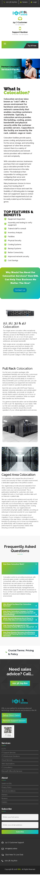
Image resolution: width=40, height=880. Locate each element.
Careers (24, 2)
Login (34, 2)
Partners (4, 795)
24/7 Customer (20, 22)
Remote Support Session (14, 721)
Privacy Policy (6, 787)
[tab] (20, 568)
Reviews (4, 798)
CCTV (4, 749)
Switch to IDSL (7, 783)
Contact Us (20, 290)
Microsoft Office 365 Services (12, 771)
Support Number (20, 32)
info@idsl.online (11, 849)
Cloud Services (7, 760)
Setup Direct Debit (11, 715)
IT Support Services (8, 753)
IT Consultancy (7, 767)
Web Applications (8, 764)
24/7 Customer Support (14, 843)
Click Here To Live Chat (14, 855)
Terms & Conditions (8, 791)
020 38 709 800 (10, 2)
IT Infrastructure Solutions (11, 756)
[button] (20, 568)
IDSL (19, 869)
